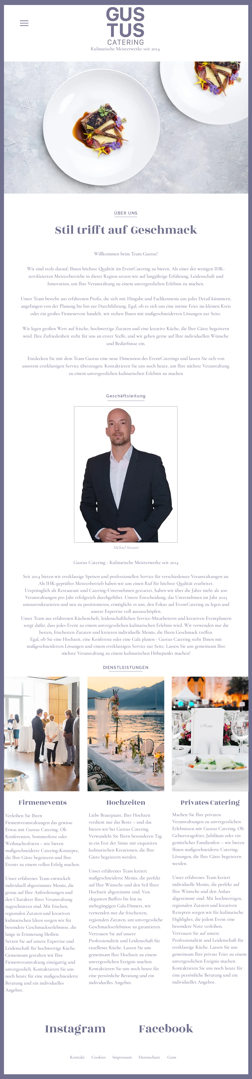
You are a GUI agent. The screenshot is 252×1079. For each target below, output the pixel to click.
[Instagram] (75, 1029)
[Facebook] (166, 1029)
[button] (24, 23)
